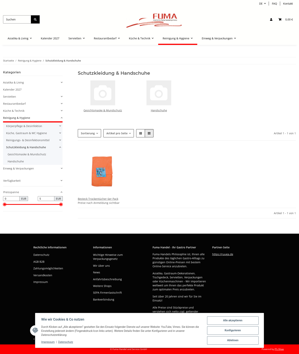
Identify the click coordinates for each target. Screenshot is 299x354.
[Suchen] (17, 19)
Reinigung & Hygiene (16, 118)
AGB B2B (38, 261)
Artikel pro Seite (117, 133)
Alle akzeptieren (232, 320)
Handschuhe (159, 110)
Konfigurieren (232, 330)
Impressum (48, 342)
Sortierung (88, 133)
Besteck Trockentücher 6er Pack (98, 199)
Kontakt (288, 3)
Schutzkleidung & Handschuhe (26, 147)
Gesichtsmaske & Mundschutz (103, 110)
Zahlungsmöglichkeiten (48, 268)
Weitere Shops (102, 286)
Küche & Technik (13, 111)
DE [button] (261, 3)
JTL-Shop (279, 349)
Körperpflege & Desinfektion (24, 126)
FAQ (274, 3)
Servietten (9, 96)
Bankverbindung (103, 299)
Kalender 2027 (12, 89)
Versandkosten (42, 275)
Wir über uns (101, 265)
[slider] (5, 205)
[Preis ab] (11, 198)
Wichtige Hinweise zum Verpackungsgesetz (108, 257)
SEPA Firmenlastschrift (107, 292)
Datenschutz (65, 342)
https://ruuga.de (222, 254)
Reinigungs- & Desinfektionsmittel (28, 140)
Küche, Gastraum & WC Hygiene (26, 133)
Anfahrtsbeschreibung (107, 279)
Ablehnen (232, 340)
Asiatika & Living (13, 82)
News (96, 272)
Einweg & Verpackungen (18, 168)
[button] (271, 19)
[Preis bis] (46, 198)
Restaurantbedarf (14, 103)
